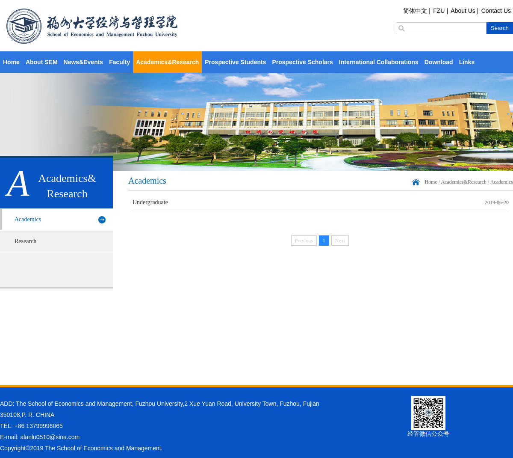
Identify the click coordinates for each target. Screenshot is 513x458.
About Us (463, 10)
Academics (28, 219)
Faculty (119, 62)
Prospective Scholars (302, 62)
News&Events (83, 62)
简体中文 (415, 10)
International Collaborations (379, 62)
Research (25, 241)
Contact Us (496, 10)
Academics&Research (167, 62)
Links (467, 62)
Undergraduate (150, 202)
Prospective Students (235, 62)
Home (11, 62)
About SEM (42, 62)
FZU (439, 10)
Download (439, 62)
